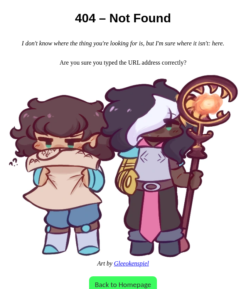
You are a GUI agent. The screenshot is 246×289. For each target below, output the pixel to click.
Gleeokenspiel (131, 263)
